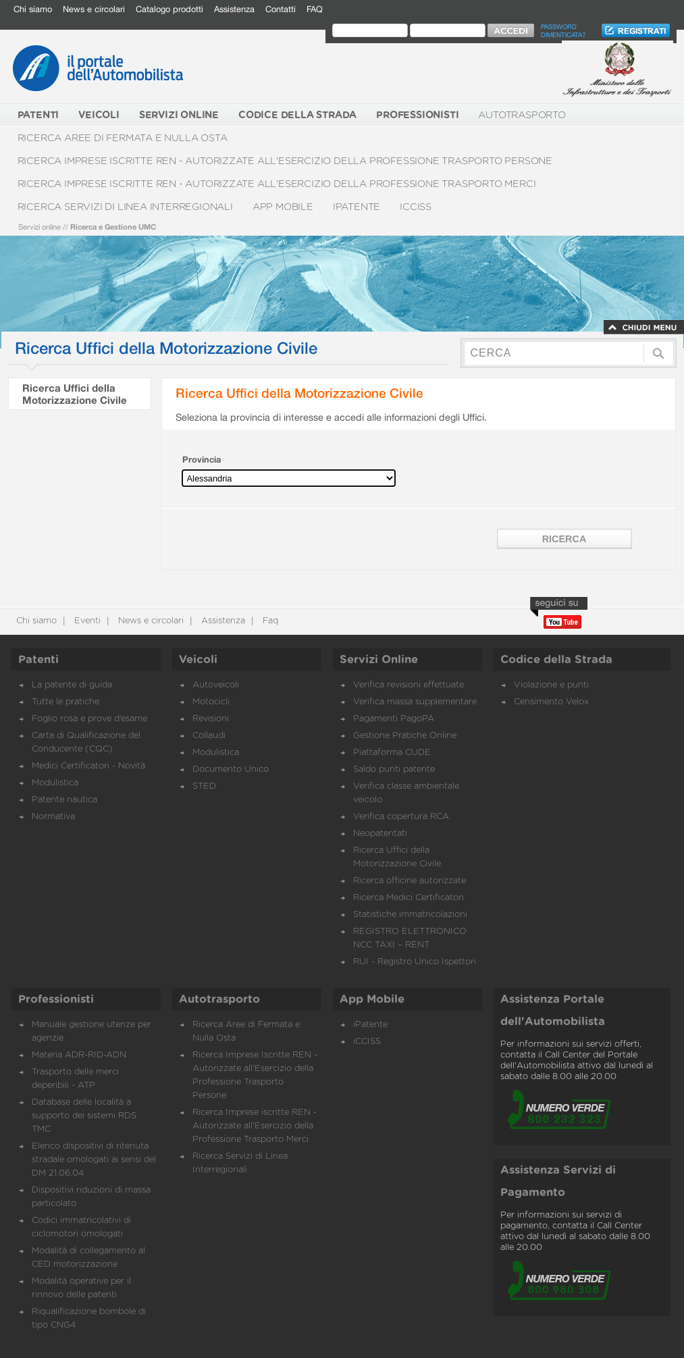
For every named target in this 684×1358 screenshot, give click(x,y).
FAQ (315, 9)
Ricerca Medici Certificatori (408, 897)
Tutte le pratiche (65, 702)
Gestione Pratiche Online (404, 735)
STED (204, 786)
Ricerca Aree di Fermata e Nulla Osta (123, 138)
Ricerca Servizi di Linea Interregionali (125, 207)
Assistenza (234, 9)
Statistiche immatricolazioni (410, 914)
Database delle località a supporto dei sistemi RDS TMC (84, 1116)
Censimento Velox (551, 702)
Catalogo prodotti (169, 9)
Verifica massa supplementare (415, 702)
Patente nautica (64, 799)
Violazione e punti (551, 685)
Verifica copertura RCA (401, 816)
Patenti (38, 659)
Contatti (280, 9)
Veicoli (198, 659)
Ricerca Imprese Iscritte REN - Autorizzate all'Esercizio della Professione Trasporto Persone (285, 161)
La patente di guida (72, 685)
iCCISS (415, 207)
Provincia (201, 459)
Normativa (53, 816)
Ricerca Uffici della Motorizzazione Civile (74, 394)
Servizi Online (379, 659)
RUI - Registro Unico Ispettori (414, 962)
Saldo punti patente (394, 769)
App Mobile (283, 207)
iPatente (356, 207)
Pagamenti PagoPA (393, 718)
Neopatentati (380, 833)
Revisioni (210, 718)
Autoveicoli (215, 685)
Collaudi (209, 735)
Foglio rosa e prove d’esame (89, 718)
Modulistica (55, 783)
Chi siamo (33, 9)
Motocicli (211, 702)
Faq (269, 621)
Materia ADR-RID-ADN (79, 1055)
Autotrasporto (521, 115)
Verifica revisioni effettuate (408, 685)
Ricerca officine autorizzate (409, 881)
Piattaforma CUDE (392, 752)
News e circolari (94, 9)
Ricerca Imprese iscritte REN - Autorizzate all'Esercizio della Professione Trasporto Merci (277, 184)
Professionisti (56, 999)
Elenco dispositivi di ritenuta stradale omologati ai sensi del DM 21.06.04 (94, 1160)
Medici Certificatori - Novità (88, 766)
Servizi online (39, 226)
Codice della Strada (556, 659)
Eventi (86, 621)
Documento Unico (230, 769)
